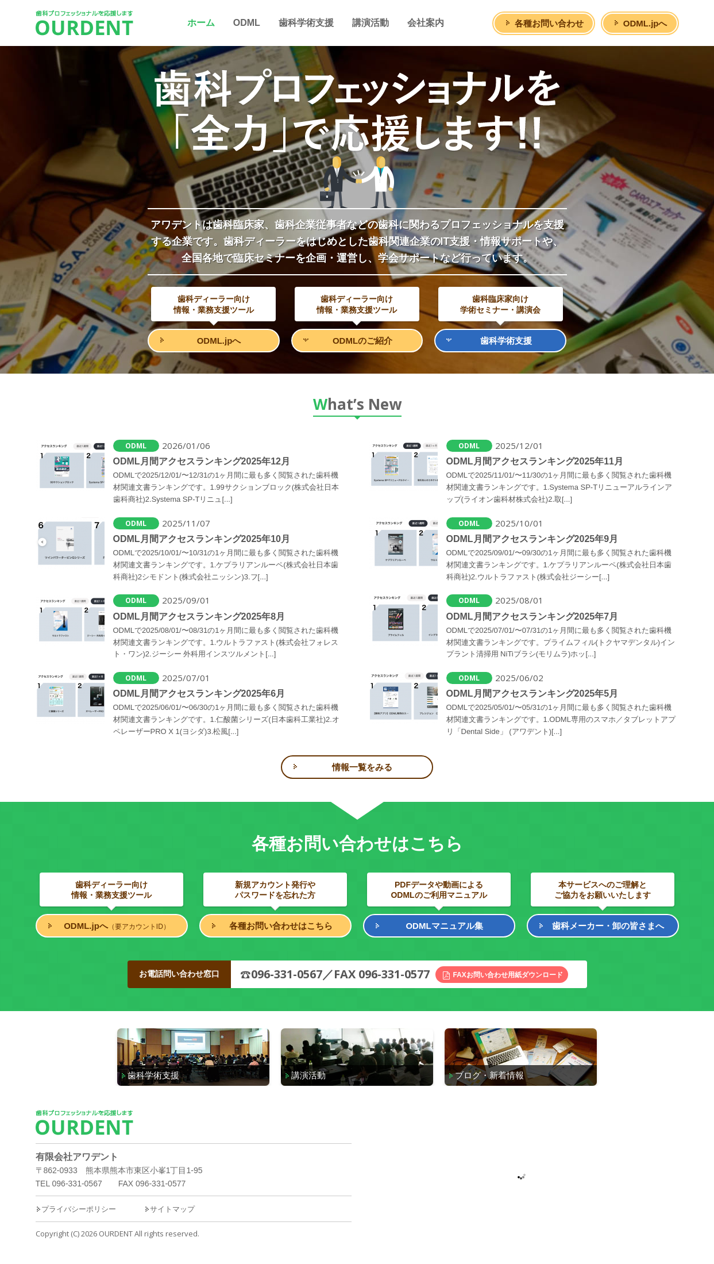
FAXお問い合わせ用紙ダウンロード (507, 975)
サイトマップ (169, 1209)
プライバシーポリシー (76, 1209)
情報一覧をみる (362, 767)
